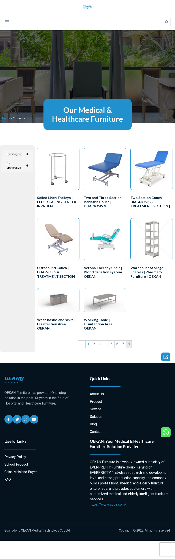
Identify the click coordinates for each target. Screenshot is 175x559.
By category (17, 154)
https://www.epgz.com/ (108, 504)
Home (6, 118)
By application (17, 165)
